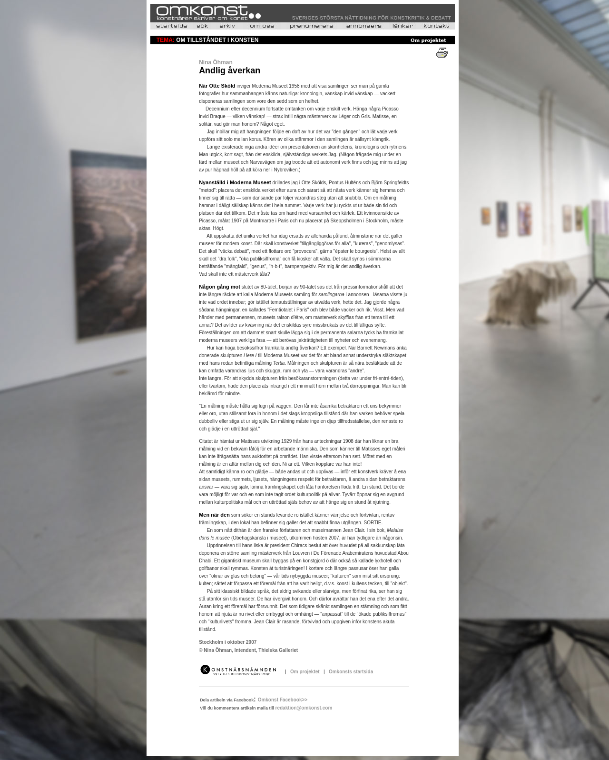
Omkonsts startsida (349, 671)
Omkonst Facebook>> (282, 699)
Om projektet (305, 671)
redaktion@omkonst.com (304, 707)
